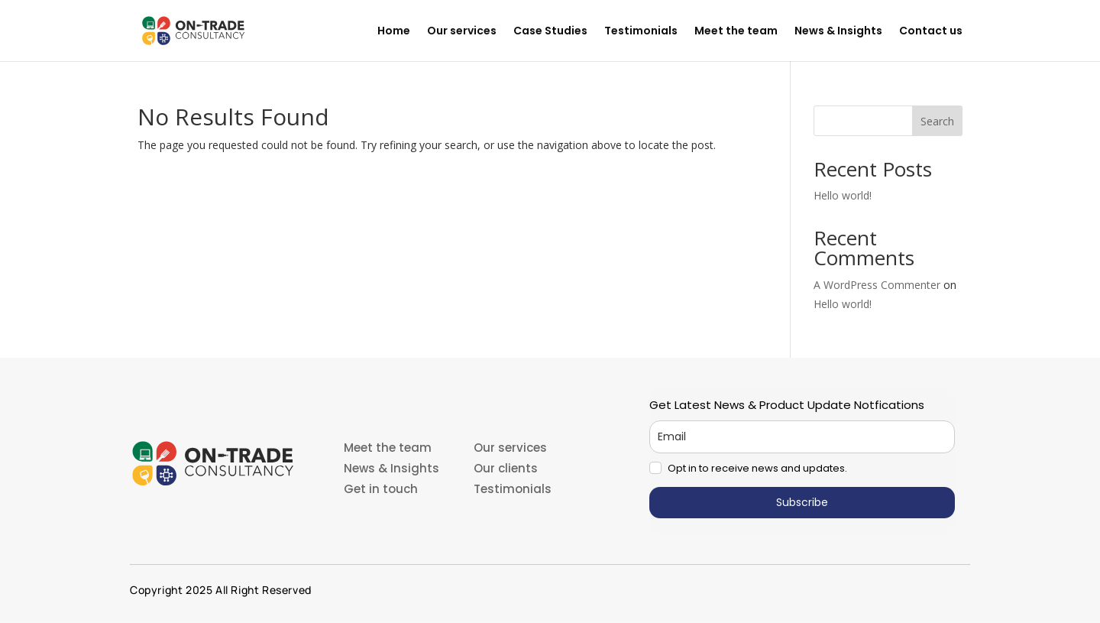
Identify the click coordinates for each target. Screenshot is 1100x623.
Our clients (506, 468)
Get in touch (381, 489)
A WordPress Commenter (877, 284)
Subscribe (802, 502)
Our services (462, 31)
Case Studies (550, 31)
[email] (802, 436)
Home (393, 31)
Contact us (930, 31)
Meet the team (736, 31)
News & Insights (838, 31)
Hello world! (843, 195)
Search (937, 121)
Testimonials (641, 31)
